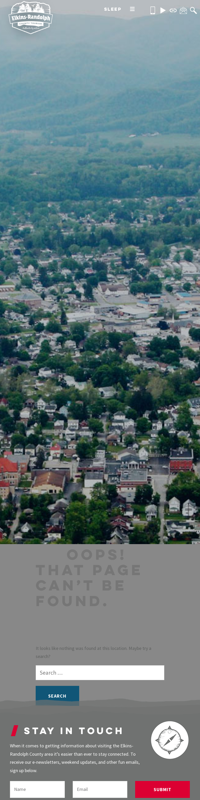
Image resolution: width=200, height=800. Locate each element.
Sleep (113, 9)
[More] (132, 9)
